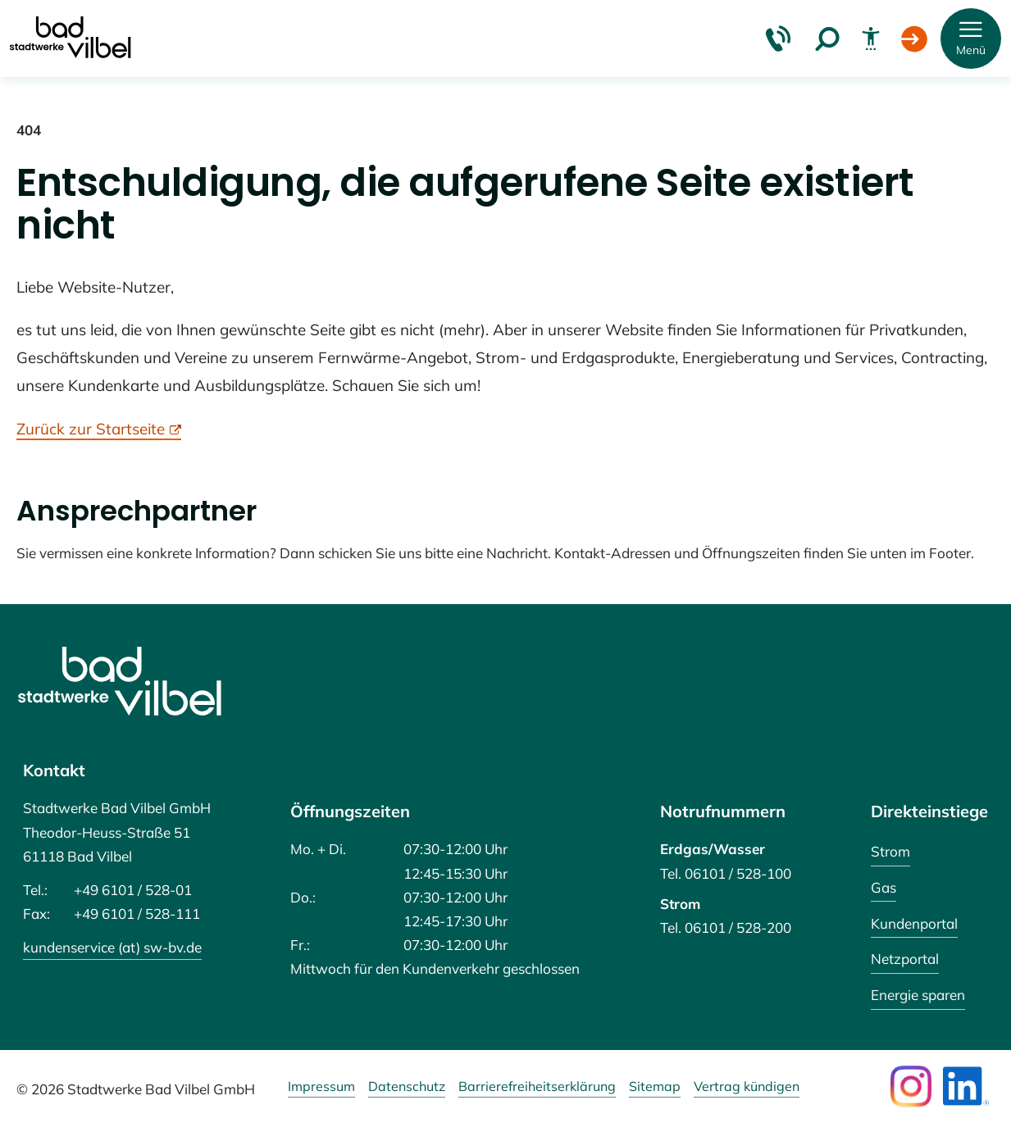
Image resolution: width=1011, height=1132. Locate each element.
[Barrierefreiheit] (871, 38)
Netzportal (905, 958)
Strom (890, 851)
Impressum (321, 1087)
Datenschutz (406, 1087)
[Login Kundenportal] (914, 38)
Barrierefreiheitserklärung (537, 1087)
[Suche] (827, 38)
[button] (970, 38)
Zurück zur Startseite (90, 429)
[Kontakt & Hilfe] (778, 38)
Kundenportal (914, 923)
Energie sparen (918, 994)
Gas (883, 887)
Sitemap (655, 1087)
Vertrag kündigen (746, 1087)
